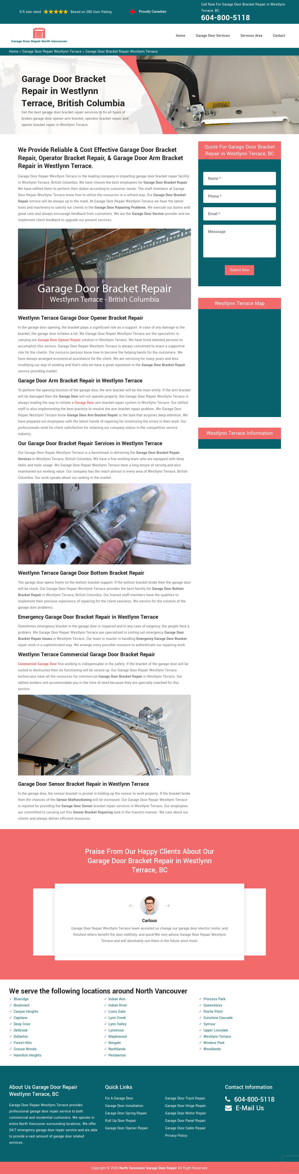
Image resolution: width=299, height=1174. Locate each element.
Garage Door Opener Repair (126, 1128)
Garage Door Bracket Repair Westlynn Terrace (121, 51)
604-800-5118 (225, 17)
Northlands (117, 1049)
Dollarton (21, 1036)
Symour (209, 1024)
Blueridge (21, 999)
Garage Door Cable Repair (185, 1128)
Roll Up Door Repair (120, 1120)
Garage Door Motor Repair (185, 1113)
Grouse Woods (25, 1049)
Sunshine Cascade (218, 1017)
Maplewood (117, 1036)
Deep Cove (22, 1024)
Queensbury (212, 1005)
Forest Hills (23, 1042)
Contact (279, 35)
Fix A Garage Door (119, 1098)
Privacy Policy (176, 1135)
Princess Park (214, 999)
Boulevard (21, 1005)
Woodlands (212, 1049)
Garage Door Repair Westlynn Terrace (52, 51)
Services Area (251, 35)
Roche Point (213, 1011)
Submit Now (239, 270)
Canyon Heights (26, 1011)
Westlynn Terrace (217, 1036)
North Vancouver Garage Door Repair (148, 1168)
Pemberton (117, 1055)
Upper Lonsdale (215, 1030)
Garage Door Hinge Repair (185, 1105)
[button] (135, 906)
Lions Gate (117, 1011)
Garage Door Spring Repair (126, 1113)
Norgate (114, 1042)
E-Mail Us (250, 1108)
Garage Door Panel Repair (185, 1120)
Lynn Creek (117, 1017)
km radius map (239, 362)
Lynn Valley (117, 1024)
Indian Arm (117, 999)
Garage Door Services (213, 35)
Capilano (20, 1017)
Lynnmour (116, 1030)
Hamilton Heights (27, 1055)
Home (180, 35)
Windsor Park (213, 1042)
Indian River (117, 1005)
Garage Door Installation (124, 1105)
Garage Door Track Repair (185, 1098)
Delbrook (20, 1030)
